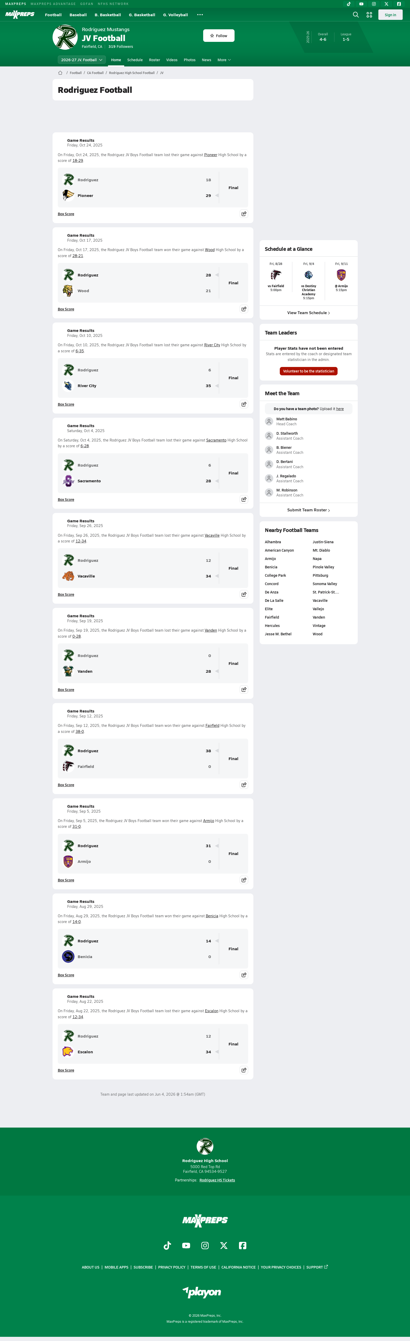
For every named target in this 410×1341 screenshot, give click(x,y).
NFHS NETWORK (113, 4)
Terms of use (203, 1267)
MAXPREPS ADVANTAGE (53, 4)
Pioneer (210, 154)
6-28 (85, 445)
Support (317, 1267)
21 (208, 290)
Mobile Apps (116, 1267)
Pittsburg (320, 575)
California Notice (238, 1267)
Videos (172, 59)
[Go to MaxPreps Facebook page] (242, 1246)
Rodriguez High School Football (132, 73)
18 (208, 180)
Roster (154, 59)
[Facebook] (399, 4)
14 (208, 941)
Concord (271, 583)
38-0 (80, 731)
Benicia (212, 915)
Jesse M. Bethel (278, 633)
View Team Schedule (308, 312)
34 (208, 576)
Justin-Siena (322, 541)
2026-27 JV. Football (81, 59)
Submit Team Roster (308, 510)
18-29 (77, 160)
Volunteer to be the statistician (308, 371)
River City (212, 344)
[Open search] (356, 14)
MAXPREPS (15, 4)
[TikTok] (349, 4)
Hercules (272, 625)
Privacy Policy (171, 1267)
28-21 (77, 255)
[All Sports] (200, 14)
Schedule (135, 59)
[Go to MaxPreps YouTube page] (186, 1246)
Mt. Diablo (321, 550)
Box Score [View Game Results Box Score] (66, 213)
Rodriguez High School (205, 1150)
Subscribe (143, 1267)
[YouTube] (361, 4)
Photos (190, 59)
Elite (269, 608)
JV (161, 73)
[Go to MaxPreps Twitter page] (224, 1246)
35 (208, 385)
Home (116, 59)
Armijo (208, 820)
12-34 (81, 541)
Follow (218, 35)
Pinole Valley (323, 566)
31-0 (76, 826)
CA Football (95, 73)
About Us (90, 1267)
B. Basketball (108, 15)
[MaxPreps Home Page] (60, 73)
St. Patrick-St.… (325, 592)
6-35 (80, 350)
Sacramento (216, 440)
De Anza (271, 592)
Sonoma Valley (324, 583)
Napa (316, 558)
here (340, 408)
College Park (275, 575)
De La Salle (274, 600)
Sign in (390, 14)
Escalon (211, 1010)
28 (208, 275)
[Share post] (244, 214)
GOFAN (87, 4)
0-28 (76, 636)
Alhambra (273, 541)
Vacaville (212, 535)
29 (208, 195)
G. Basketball (142, 15)
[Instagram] (374, 4)
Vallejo (318, 608)
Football (53, 15)
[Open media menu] (369, 14)
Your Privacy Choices (281, 1267)
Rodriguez (80, 179)
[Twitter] (386, 4)
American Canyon (279, 550)
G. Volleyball (175, 15)
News (206, 59)
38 (208, 751)
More (224, 59)
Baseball (78, 15)
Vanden (211, 630)
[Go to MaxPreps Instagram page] (205, 1246)
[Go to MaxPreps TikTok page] (167, 1246)
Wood (210, 249)
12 (208, 560)
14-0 (76, 921)
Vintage (318, 625)
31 (208, 845)
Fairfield (212, 725)
